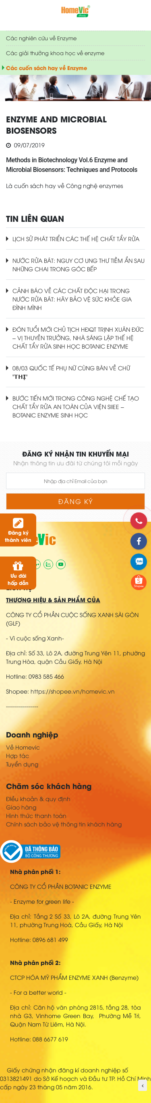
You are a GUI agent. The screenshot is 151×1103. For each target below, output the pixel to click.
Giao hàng (21, 807)
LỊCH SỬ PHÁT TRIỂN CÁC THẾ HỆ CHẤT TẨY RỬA (75, 238)
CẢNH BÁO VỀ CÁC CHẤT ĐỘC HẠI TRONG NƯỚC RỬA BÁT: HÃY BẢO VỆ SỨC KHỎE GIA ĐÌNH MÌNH (72, 299)
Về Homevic (23, 747)
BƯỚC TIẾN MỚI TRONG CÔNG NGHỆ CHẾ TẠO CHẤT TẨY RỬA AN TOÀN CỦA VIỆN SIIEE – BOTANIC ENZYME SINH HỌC (75, 406)
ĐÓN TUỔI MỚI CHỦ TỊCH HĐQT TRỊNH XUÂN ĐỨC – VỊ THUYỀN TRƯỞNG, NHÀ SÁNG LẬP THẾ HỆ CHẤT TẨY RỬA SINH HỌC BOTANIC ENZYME (78, 337)
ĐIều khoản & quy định (38, 798)
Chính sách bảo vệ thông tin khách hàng (64, 824)
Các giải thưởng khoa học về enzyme (55, 52)
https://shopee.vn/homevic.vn (73, 691)
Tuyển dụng (22, 764)
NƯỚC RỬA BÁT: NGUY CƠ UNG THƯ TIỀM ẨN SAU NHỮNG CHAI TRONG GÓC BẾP (78, 264)
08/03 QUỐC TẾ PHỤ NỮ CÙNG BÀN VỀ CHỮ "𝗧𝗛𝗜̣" (71, 372)
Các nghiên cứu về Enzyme (41, 37)
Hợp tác (17, 755)
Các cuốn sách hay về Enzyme (46, 67)
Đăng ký (75, 501)
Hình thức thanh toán (36, 815)
